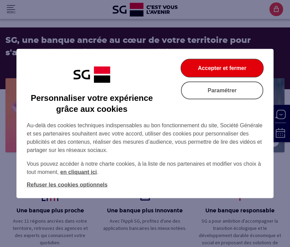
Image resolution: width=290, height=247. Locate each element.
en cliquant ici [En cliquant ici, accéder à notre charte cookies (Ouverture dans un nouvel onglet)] (78, 172)
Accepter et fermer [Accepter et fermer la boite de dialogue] (222, 68)
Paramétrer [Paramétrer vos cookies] (222, 90)
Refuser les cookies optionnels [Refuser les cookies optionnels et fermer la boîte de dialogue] (67, 185)
